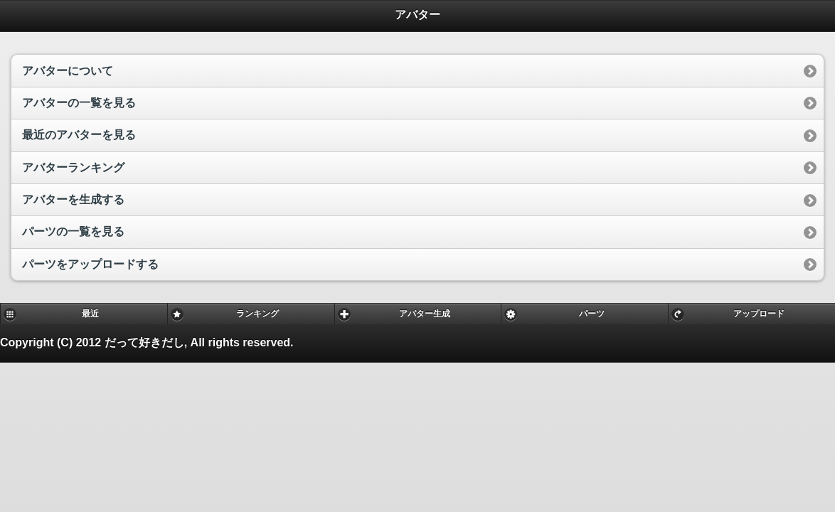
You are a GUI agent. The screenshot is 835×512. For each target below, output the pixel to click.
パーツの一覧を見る (73, 231)
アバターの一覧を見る (79, 103)
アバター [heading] (417, 15)
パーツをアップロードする (90, 264)
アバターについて (67, 71)
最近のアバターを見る (79, 135)
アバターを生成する (73, 199)
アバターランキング (73, 167)
